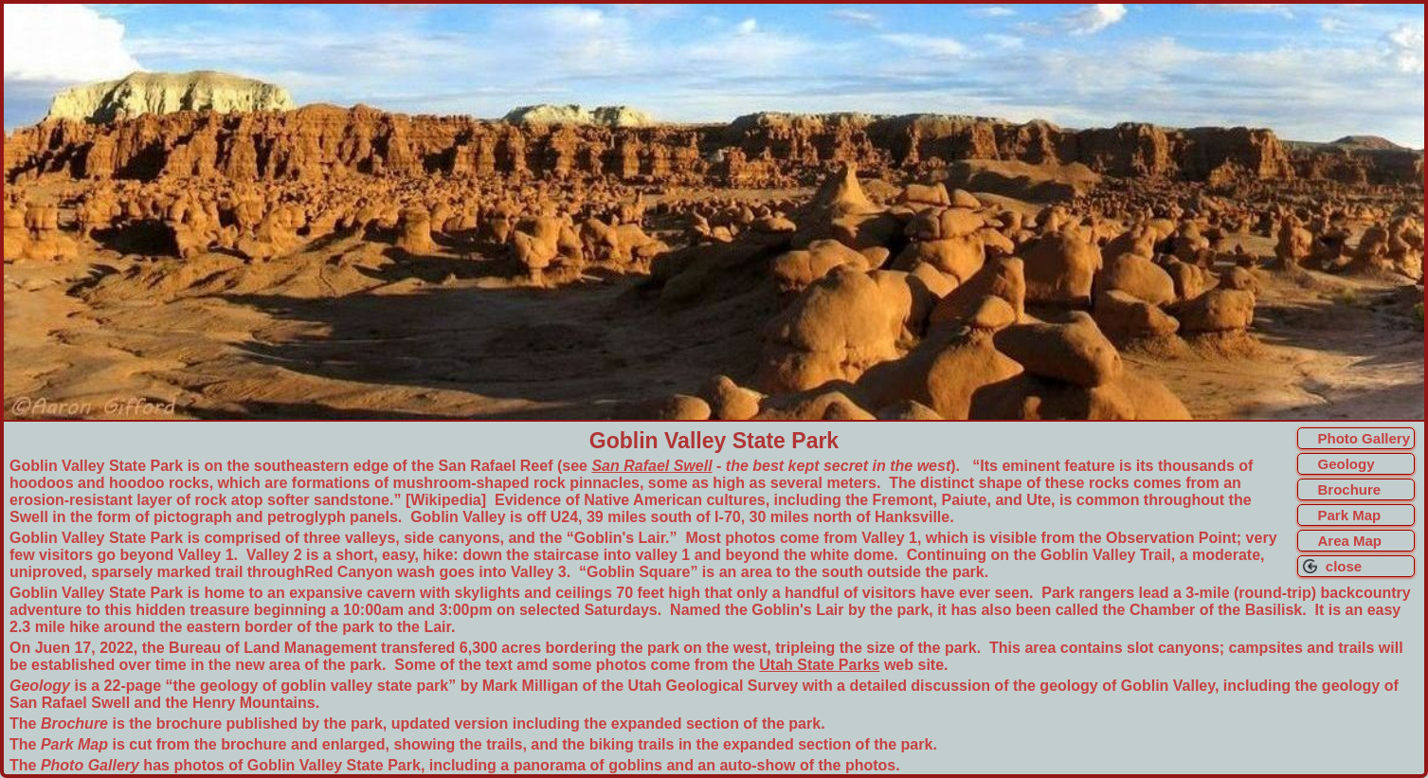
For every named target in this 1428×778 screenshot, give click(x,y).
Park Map (1349, 515)
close (1339, 566)
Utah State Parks (819, 665)
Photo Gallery (1363, 438)
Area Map (1349, 541)
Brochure (1349, 489)
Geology (1345, 464)
